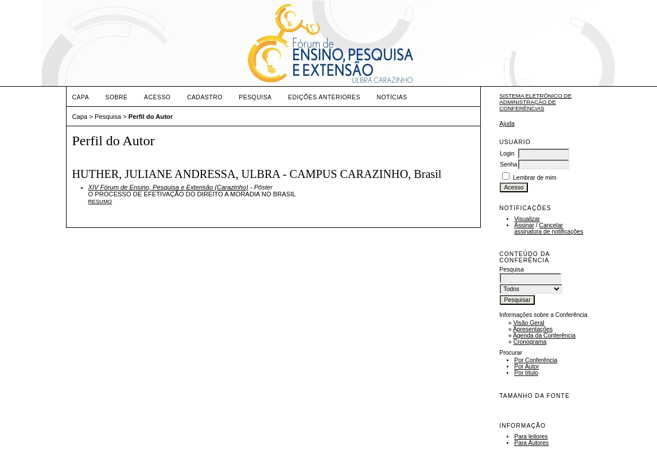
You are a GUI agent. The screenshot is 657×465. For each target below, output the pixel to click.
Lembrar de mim (535, 178)
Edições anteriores (324, 97)
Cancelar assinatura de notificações (548, 228)
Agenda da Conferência (544, 335)
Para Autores (531, 443)
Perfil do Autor (151, 116)
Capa (81, 97)
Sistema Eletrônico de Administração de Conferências (535, 101)
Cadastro (205, 97)
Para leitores (530, 436)
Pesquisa (255, 97)
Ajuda (507, 124)
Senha (508, 164)
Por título (526, 373)
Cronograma (529, 342)
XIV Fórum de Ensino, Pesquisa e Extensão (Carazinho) (168, 187)
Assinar (524, 225)
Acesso (157, 97)
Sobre (117, 97)
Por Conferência (535, 360)
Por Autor (526, 366)
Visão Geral (528, 323)
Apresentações (533, 329)
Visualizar (527, 219)
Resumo (100, 201)
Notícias (391, 97)
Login (507, 153)
